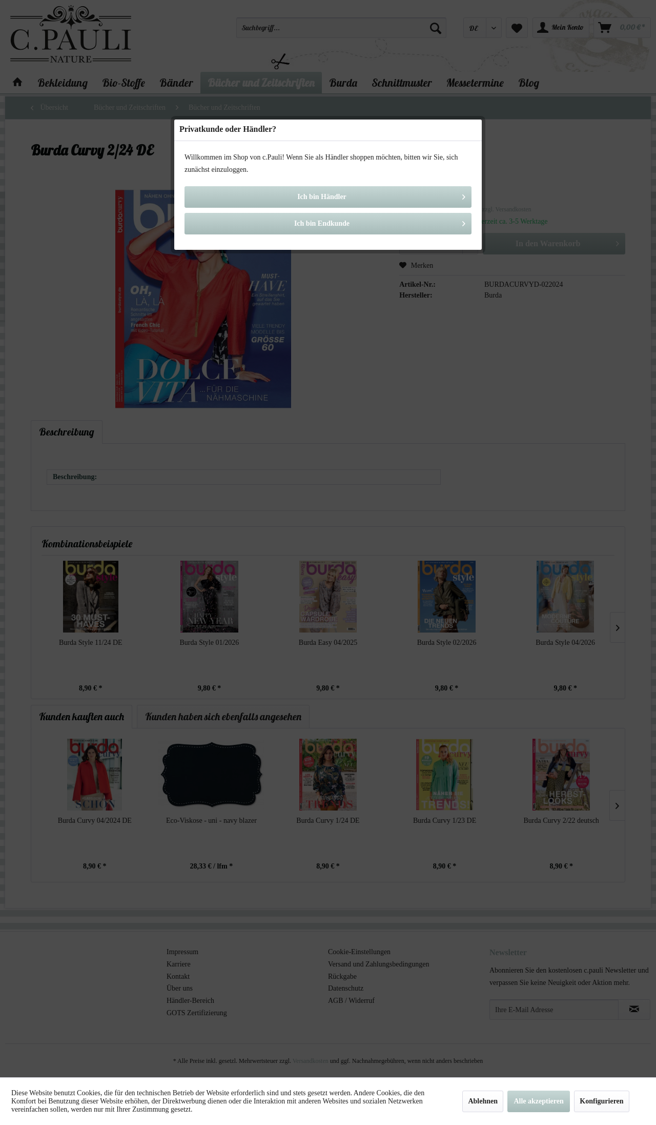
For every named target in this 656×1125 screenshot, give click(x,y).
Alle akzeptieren (538, 1101)
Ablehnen (483, 1101)
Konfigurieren (601, 1101)
